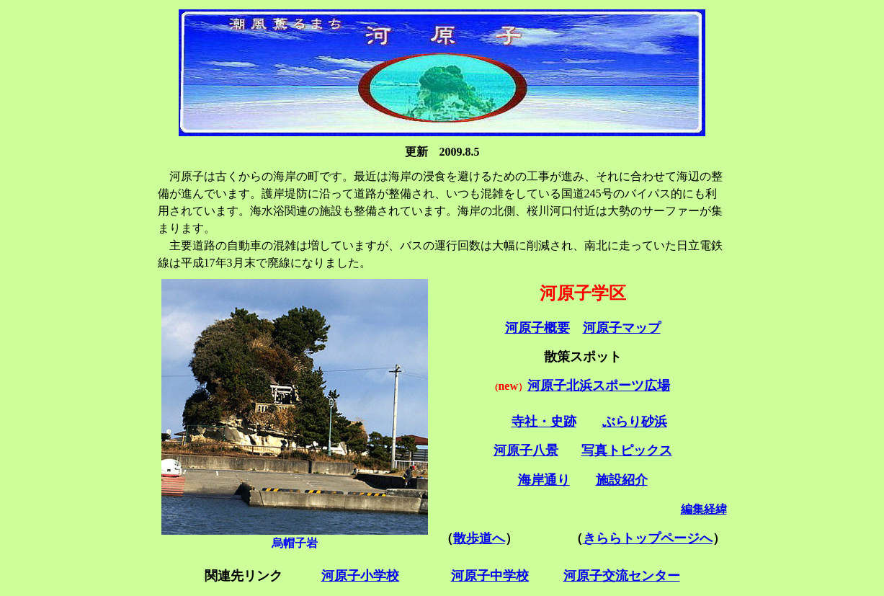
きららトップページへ (648, 538)
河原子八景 (526, 450)
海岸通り (544, 480)
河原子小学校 (360, 576)
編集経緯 (704, 509)
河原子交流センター (621, 576)
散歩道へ (479, 538)
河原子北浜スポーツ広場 (598, 385)
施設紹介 (622, 480)
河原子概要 (537, 328)
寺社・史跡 (544, 421)
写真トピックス (626, 450)
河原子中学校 (490, 576)
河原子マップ (622, 328)
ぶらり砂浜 (634, 421)
